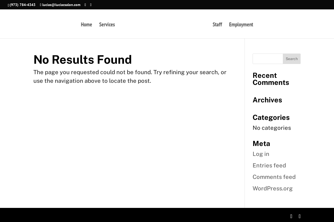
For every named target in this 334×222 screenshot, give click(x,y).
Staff (217, 25)
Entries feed (269, 165)
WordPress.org (273, 188)
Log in (261, 153)
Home (86, 25)
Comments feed (274, 176)
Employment (241, 25)
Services (107, 25)
